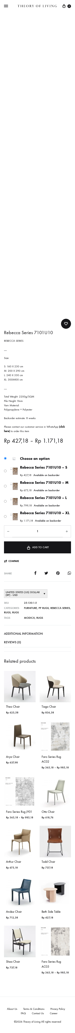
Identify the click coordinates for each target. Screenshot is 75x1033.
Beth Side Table (51, 911)
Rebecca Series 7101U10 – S (43, 467)
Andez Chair (14, 911)
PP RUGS (44, 608)
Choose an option (35, 458)
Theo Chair (13, 706)
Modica (29, 618)
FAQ (23, 1013)
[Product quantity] (37, 531)
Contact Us (38, 1013)
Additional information (23, 634)
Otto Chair (48, 812)
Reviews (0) (12, 642)
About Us (12, 1009)
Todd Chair (48, 862)
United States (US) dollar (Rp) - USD (23, 594)
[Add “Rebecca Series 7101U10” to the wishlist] (66, 324)
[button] (11, 561)
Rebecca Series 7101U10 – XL (44, 513)
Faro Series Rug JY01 (19, 812)
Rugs (7, 612)
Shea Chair (13, 961)
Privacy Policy (57, 1009)
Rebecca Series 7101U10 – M (44, 482)
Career (53, 1013)
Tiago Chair (49, 706)
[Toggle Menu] (6, 6)
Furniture (30, 608)
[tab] (37, 634)
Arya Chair (13, 757)
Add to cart (37, 547)
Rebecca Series (60, 608)
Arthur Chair (13, 862)
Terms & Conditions (33, 1009)
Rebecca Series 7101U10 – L (43, 498)
